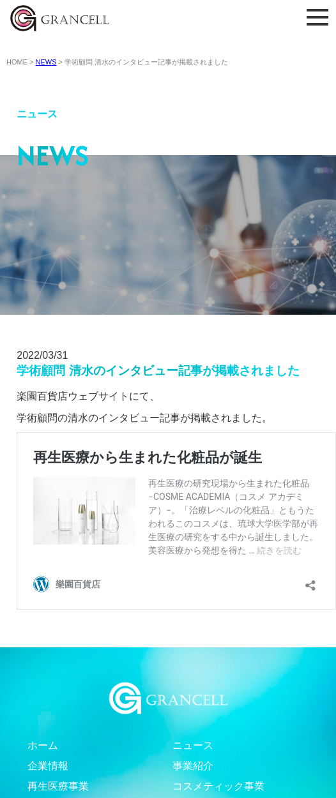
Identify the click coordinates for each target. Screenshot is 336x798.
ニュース (192, 745)
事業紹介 (192, 765)
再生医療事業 (58, 786)
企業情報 (47, 765)
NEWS (46, 62)
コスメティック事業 (218, 786)
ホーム (42, 745)
